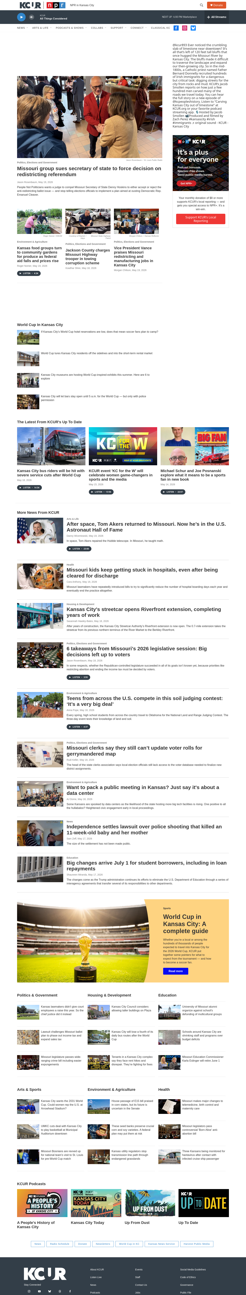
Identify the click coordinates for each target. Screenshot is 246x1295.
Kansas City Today (87, 1230)
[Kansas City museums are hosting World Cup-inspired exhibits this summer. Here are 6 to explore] (28, 388)
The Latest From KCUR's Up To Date (49, 430)
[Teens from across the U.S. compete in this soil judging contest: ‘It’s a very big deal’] (40, 712)
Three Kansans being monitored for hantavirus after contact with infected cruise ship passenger (203, 1162)
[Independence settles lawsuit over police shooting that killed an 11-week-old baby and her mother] (40, 841)
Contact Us (141, 1292)
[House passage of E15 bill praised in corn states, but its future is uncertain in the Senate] (99, 1114)
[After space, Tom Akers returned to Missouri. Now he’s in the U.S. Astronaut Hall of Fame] (40, 538)
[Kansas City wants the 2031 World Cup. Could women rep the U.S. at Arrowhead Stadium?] (28, 1114)
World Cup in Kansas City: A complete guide (185, 931)
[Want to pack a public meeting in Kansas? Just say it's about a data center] (40, 801)
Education (72, 865)
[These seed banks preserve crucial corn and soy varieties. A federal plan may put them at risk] (99, 1139)
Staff (137, 1285)
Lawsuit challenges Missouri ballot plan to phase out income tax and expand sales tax (61, 1043)
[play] (21, 25)
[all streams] (216, 25)
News (21, 35)
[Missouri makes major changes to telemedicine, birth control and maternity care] (169, 1114)
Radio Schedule (59, 1251)
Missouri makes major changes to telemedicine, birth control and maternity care (202, 1112)
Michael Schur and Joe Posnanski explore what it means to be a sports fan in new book (193, 482)
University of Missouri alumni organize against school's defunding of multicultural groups (202, 1018)
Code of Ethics (188, 1285)
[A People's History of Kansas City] (42, 1211)
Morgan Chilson (122, 277)
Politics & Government (37, 1003)
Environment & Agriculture (32, 249)
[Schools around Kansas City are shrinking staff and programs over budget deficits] (169, 1045)
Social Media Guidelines (193, 1277)
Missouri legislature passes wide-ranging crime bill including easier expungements (61, 1068)
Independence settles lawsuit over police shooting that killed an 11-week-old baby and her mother (144, 837)
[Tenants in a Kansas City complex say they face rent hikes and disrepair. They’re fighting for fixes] (99, 1070)
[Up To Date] (204, 1211)
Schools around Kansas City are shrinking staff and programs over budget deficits (202, 1043)
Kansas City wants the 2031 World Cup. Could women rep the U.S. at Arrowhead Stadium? (62, 1112)
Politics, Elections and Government (37, 170)
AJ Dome (72, 806)
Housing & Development (80, 612)
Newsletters (103, 1251)
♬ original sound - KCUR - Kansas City (200, 132)
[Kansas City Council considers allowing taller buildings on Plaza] (99, 1020)
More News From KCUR (38, 520)
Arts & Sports (29, 1097)
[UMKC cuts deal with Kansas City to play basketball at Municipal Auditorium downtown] (28, 1139)
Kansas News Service (161, 1251)
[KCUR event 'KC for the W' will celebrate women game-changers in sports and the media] (123, 454)
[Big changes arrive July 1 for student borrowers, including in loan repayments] (40, 877)
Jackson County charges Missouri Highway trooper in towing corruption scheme (87, 264)
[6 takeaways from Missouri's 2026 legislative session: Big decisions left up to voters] (40, 663)
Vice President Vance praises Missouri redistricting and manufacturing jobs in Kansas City (133, 264)
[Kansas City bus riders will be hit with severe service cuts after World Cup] (51, 454)
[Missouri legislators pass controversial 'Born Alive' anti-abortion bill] (169, 1139)
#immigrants (182, 130)
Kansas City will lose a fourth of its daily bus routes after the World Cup (132, 1043)
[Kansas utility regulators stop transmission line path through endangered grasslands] (99, 1164)
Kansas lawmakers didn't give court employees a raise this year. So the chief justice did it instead (62, 1018)
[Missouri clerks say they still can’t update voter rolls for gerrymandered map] (40, 762)
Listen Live (96, 1285)
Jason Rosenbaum (27, 189)
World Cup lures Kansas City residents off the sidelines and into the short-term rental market (96, 361)
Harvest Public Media (197, 1251)
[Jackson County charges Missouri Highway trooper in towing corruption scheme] (87, 229)
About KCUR (97, 1277)
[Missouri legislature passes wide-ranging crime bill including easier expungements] (28, 1070)
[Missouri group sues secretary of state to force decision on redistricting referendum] (89, 125)
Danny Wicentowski (77, 543)
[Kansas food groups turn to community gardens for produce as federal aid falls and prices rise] (39, 229)
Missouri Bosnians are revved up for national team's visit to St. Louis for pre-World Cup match (62, 1162)
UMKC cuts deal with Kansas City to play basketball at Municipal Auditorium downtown (61, 1137)
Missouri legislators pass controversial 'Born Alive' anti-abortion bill (200, 1137)
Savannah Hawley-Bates (80, 628)
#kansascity (197, 127)
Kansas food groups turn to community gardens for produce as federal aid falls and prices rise (39, 262)
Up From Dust (137, 1230)
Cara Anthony (74, 589)
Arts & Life (40, 35)
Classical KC (160, 35)
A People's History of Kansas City (36, 1232)
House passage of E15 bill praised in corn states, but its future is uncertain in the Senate (132, 1112)
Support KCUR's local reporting (200, 226)
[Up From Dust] (150, 1211)
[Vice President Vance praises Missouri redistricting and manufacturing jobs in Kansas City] (136, 229)
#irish (211, 127)
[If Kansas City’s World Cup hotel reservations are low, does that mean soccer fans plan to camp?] (28, 345)
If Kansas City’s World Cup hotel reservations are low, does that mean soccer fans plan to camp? (99, 339)
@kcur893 (180, 53)
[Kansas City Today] (96, 1211)
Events (138, 1277)
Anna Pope (72, 717)
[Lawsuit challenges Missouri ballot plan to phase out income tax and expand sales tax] (28, 1045)
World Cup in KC (129, 1251)
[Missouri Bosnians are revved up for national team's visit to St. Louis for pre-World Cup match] (28, 1164)
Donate (220, 9)
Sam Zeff (71, 846)
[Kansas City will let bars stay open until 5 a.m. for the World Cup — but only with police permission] (28, 409)
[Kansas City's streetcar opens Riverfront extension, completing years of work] (40, 623)
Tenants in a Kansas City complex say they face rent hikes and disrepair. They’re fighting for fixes (132, 1068)
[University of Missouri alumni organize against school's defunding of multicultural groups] (169, 1020)
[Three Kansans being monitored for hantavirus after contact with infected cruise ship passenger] (169, 1164)
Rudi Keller (72, 767)
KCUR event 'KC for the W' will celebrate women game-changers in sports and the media (121, 482)
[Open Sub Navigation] (27, 35)
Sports (167, 916)
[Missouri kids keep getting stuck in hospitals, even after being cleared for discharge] (40, 584)
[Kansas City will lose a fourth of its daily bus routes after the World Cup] (99, 1045)
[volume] (32, 25)
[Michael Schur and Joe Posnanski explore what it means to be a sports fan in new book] (195, 454)
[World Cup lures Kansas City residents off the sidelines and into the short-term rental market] (28, 366)
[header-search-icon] (203, 9)
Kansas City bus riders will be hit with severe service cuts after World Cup (51, 480)
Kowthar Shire (72, 275)
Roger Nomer (24, 273)
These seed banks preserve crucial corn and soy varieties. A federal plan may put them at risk (133, 1137)
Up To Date (188, 1230)
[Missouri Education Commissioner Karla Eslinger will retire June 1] (169, 1070)
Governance (186, 1292)
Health (70, 572)
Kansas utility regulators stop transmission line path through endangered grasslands (130, 1162)
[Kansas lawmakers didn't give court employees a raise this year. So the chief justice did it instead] (28, 1020)
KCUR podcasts (31, 1191)
